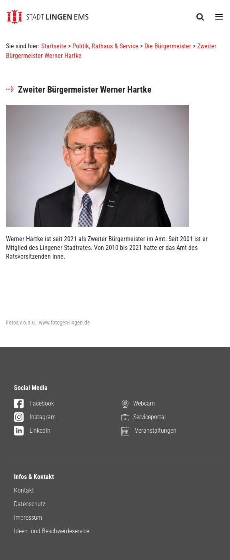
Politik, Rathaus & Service (105, 46)
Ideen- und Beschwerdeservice (51, 531)
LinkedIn (32, 431)
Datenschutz (30, 504)
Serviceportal (143, 417)
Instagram (35, 417)
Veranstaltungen (148, 431)
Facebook (34, 404)
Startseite (53, 46)
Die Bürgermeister (167, 46)
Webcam (138, 404)
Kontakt (24, 490)
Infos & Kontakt (34, 477)
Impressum (28, 517)
